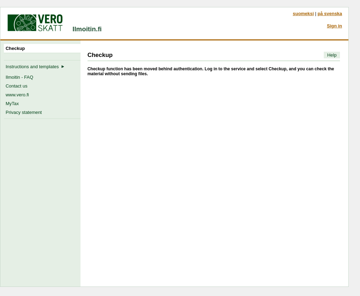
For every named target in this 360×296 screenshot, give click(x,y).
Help (332, 55)
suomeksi (303, 13)
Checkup (16, 48)
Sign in (334, 25)
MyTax (12, 103)
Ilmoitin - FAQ (19, 77)
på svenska (329, 13)
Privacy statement (24, 112)
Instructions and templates (35, 66)
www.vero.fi (17, 94)
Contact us (16, 86)
